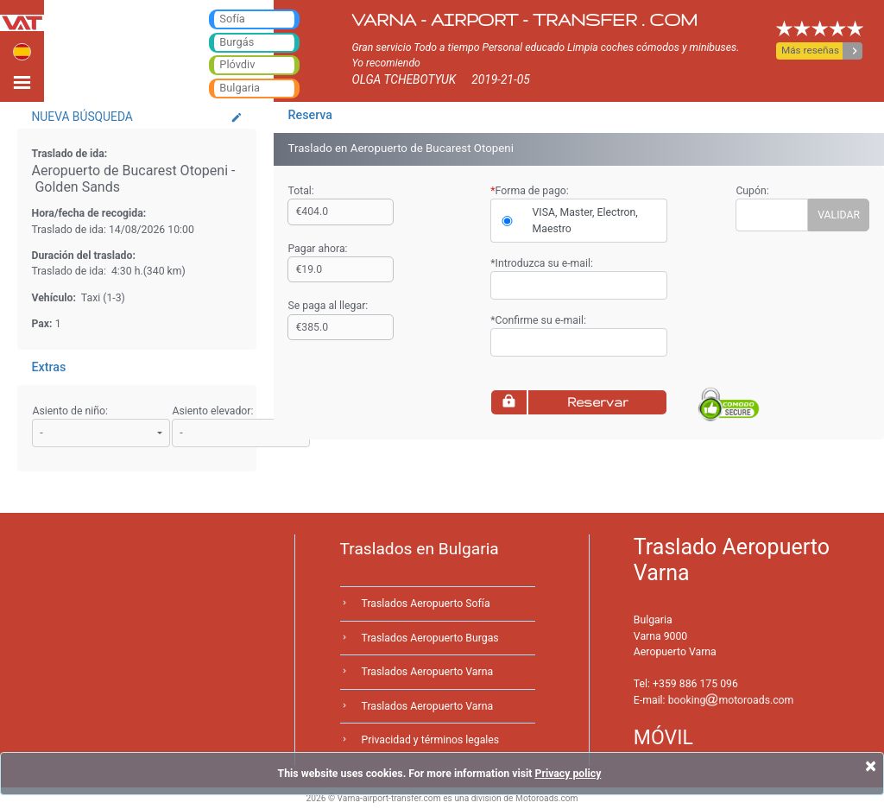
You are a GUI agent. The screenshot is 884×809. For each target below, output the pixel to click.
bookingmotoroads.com (731, 700)
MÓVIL (663, 737)
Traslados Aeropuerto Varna (428, 672)
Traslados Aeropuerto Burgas (430, 638)
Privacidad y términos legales (431, 740)
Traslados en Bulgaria (419, 549)
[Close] (870, 766)
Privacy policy (567, 774)
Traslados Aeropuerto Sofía (426, 603)
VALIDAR (839, 215)
